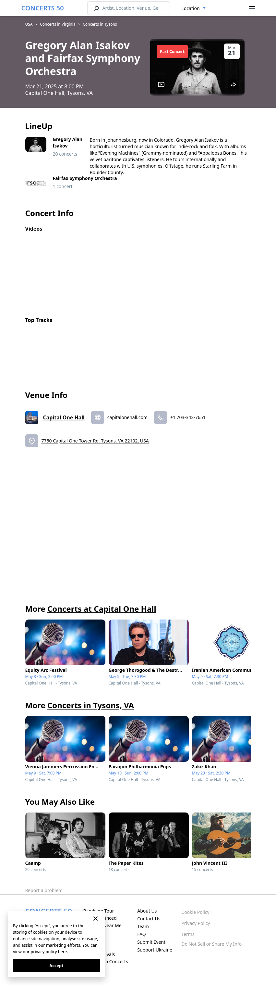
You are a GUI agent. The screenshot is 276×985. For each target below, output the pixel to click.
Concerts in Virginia (57, 24)
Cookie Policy (195, 912)
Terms (187, 934)
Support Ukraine (154, 950)
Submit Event (151, 942)
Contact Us (148, 918)
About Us (147, 911)
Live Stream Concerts (105, 961)
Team (143, 926)
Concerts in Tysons (100, 24)
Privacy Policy (195, 923)
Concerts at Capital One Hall (101, 608)
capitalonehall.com (127, 417)
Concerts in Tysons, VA (90, 705)
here (62, 951)
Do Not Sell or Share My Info (211, 944)
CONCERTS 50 (42, 8)
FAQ (141, 934)
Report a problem (44, 890)
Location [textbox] (191, 8)
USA (29, 24)
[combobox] (193, 8)
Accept (56, 965)
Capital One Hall (64, 417)
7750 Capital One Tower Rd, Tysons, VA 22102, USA (95, 441)
